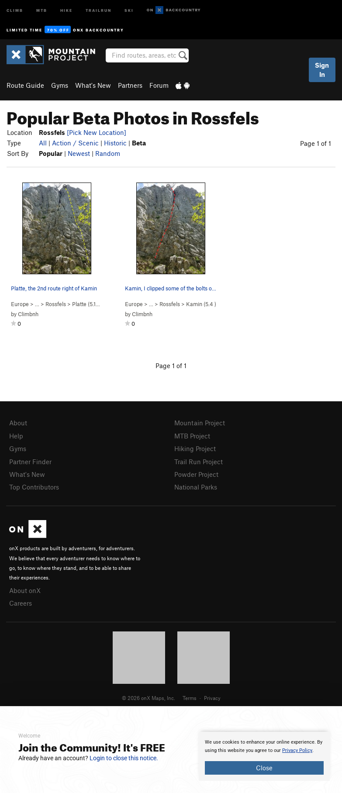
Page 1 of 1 (315, 143)
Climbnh (28, 313)
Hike (66, 10)
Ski (129, 10)
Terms (190, 698)
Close (264, 768)
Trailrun (98, 10)
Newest (79, 153)
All (43, 143)
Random (107, 153)
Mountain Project (199, 423)
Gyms (59, 85)
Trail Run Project (198, 461)
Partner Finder (30, 461)
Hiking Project (195, 448)
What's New (93, 85)
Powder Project (196, 474)
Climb (15, 10)
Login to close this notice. (124, 758)
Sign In (322, 69)
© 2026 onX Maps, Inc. (148, 698)
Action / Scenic (75, 143)
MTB (41, 10)
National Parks (195, 487)
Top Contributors (34, 487)
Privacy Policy (297, 750)
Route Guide (25, 85)
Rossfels (55, 303)
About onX (25, 590)
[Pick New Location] (96, 132)
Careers (20, 603)
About (18, 423)
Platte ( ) (88, 303)
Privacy (212, 698)
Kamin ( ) (201, 303)
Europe (20, 303)
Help (16, 436)
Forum (159, 85)
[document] (264, 756)
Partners (130, 85)
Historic (115, 143)
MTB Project (192, 436)
